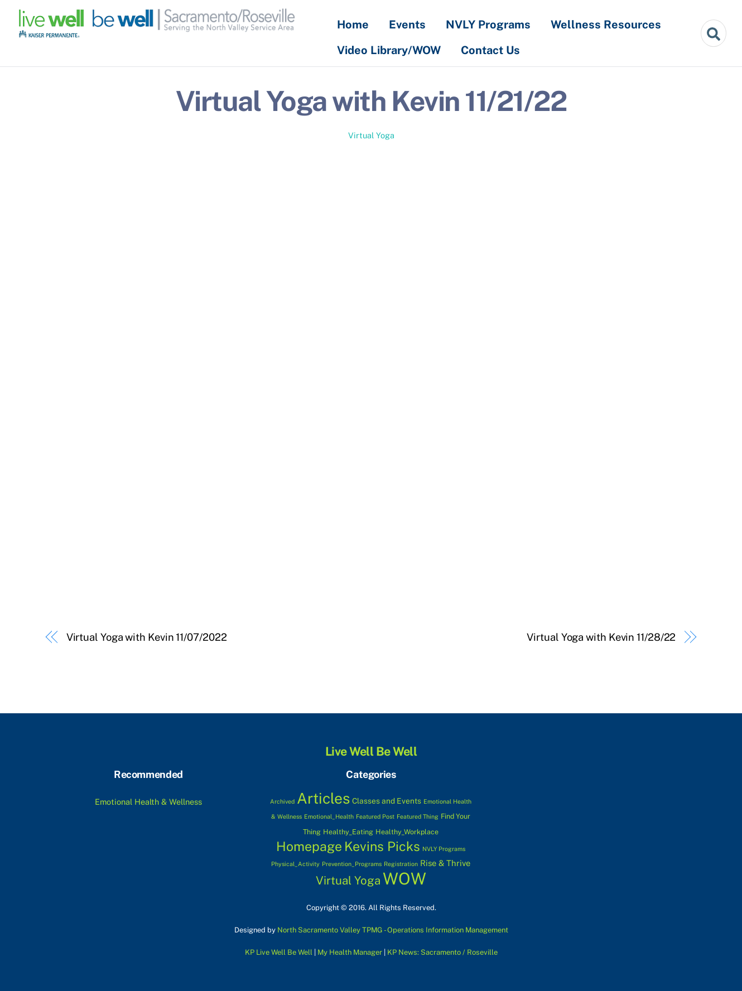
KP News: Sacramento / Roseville (442, 952)
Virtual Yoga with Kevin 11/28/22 (601, 637)
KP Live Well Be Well (278, 952)
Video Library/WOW (389, 50)
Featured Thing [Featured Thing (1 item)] (418, 816)
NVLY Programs (488, 24)
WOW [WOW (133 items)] (404, 878)
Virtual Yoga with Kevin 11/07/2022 (146, 637)
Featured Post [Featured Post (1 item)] (375, 816)
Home (353, 24)
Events (407, 24)
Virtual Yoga (371, 135)
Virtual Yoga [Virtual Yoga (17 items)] (348, 880)
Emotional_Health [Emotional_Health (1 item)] (329, 816)
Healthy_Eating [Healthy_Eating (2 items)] (348, 832)
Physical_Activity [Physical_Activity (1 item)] (295, 864)
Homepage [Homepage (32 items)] (309, 846)
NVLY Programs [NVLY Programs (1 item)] (443, 848)
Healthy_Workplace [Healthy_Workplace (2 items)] (407, 832)
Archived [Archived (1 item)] (282, 801)
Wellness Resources (606, 24)
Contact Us (490, 50)
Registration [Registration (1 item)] (401, 864)
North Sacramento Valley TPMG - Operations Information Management (392, 930)
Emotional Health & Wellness (148, 801)
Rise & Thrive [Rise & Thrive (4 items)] (445, 863)
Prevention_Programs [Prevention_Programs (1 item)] (352, 864)
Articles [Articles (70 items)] (323, 798)
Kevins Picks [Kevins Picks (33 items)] (382, 846)
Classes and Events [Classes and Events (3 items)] (386, 800)
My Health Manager (349, 952)
